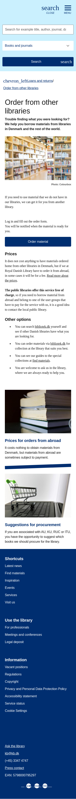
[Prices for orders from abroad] (38, 422)
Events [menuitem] (10, 587)
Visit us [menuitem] (10, 602)
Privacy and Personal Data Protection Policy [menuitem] (35, 689)
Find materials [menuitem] (15, 573)
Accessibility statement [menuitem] (21, 696)
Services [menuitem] (11, 595)
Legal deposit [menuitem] (14, 642)
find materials (41, 360)
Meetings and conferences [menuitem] (23, 634)
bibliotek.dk (42, 326)
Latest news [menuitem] (13, 566)
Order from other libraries (21, 88)
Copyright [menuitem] (11, 681)
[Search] (38, 61)
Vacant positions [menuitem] (16, 667)
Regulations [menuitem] (13, 674)
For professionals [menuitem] (17, 627)
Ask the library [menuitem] (15, 746)
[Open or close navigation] (67, 10)
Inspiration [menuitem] (12, 580)
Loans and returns (40, 81)
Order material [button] (38, 241)
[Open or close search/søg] (50, 10)
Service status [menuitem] (15, 703)
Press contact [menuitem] (14, 768)
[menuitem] (28, 785)
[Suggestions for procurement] (38, 505)
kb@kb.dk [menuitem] (12, 753)
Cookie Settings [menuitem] (16, 710)
